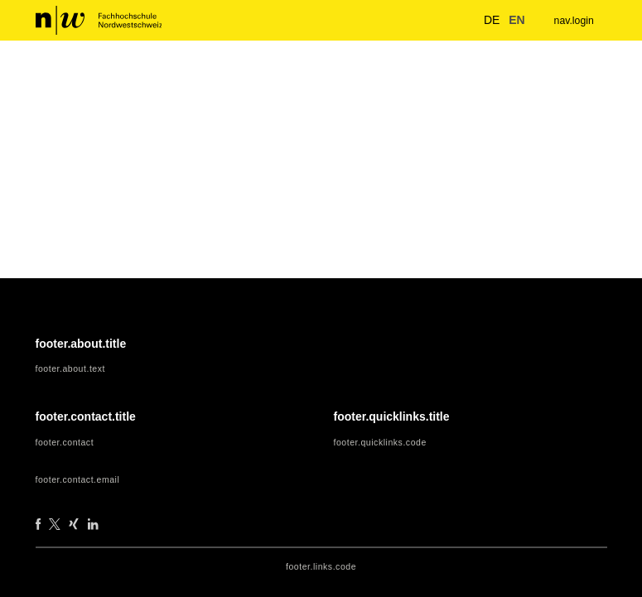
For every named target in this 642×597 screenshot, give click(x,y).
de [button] (483, 19)
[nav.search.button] (457, 20)
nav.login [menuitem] (572, 20)
